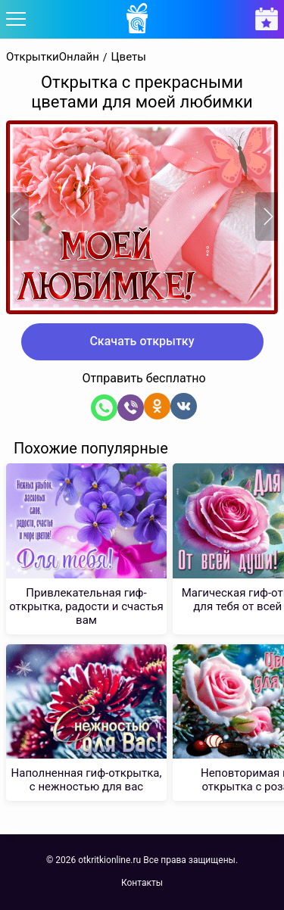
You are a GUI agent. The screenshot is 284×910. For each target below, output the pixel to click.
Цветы (128, 57)
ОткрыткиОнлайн (52, 57)
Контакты (142, 882)
